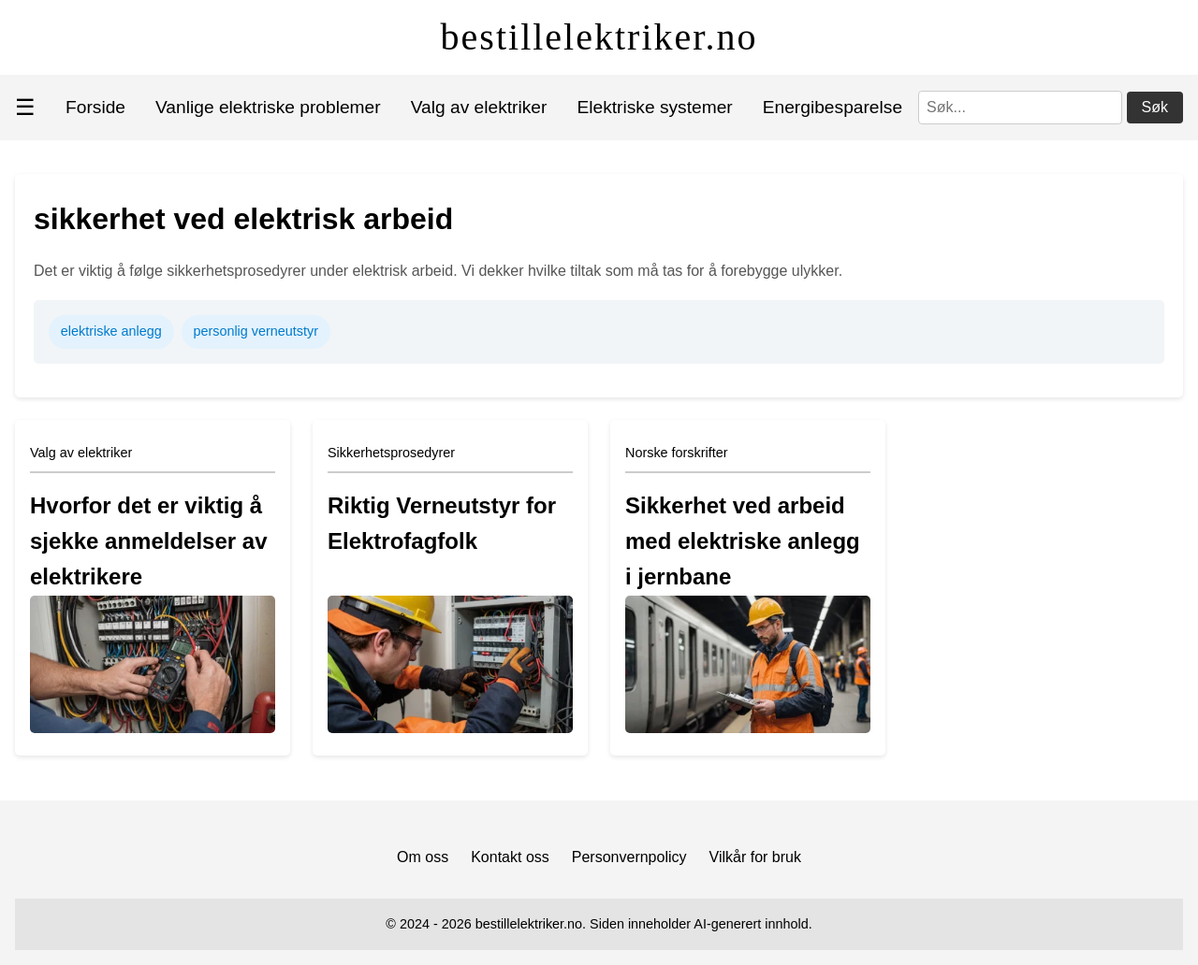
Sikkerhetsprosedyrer (391, 452)
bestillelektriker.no (599, 37)
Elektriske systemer (654, 107)
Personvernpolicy (629, 857)
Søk (1155, 107)
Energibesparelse (832, 107)
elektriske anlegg (111, 331)
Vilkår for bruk (755, 857)
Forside (95, 107)
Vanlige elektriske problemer (268, 107)
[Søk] (1020, 107)
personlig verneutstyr (255, 331)
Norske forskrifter (676, 452)
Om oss (422, 857)
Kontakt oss (510, 857)
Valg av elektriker (479, 107)
